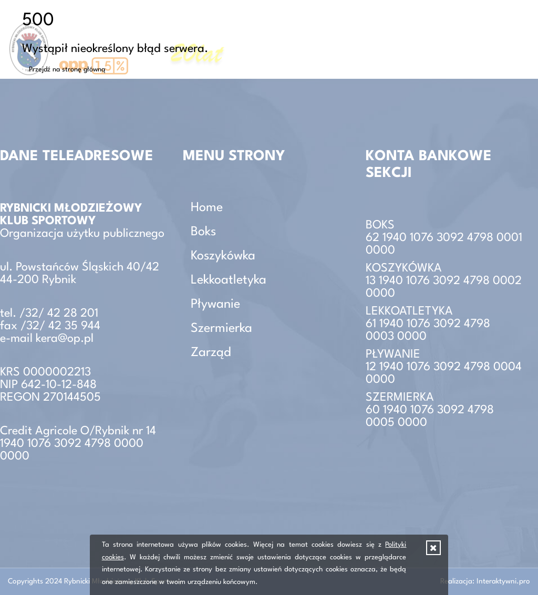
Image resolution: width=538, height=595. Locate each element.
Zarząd (211, 353)
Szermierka (221, 328)
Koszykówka (223, 256)
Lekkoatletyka (228, 280)
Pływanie (215, 304)
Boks (203, 232)
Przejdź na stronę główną (67, 69)
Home (207, 208)
